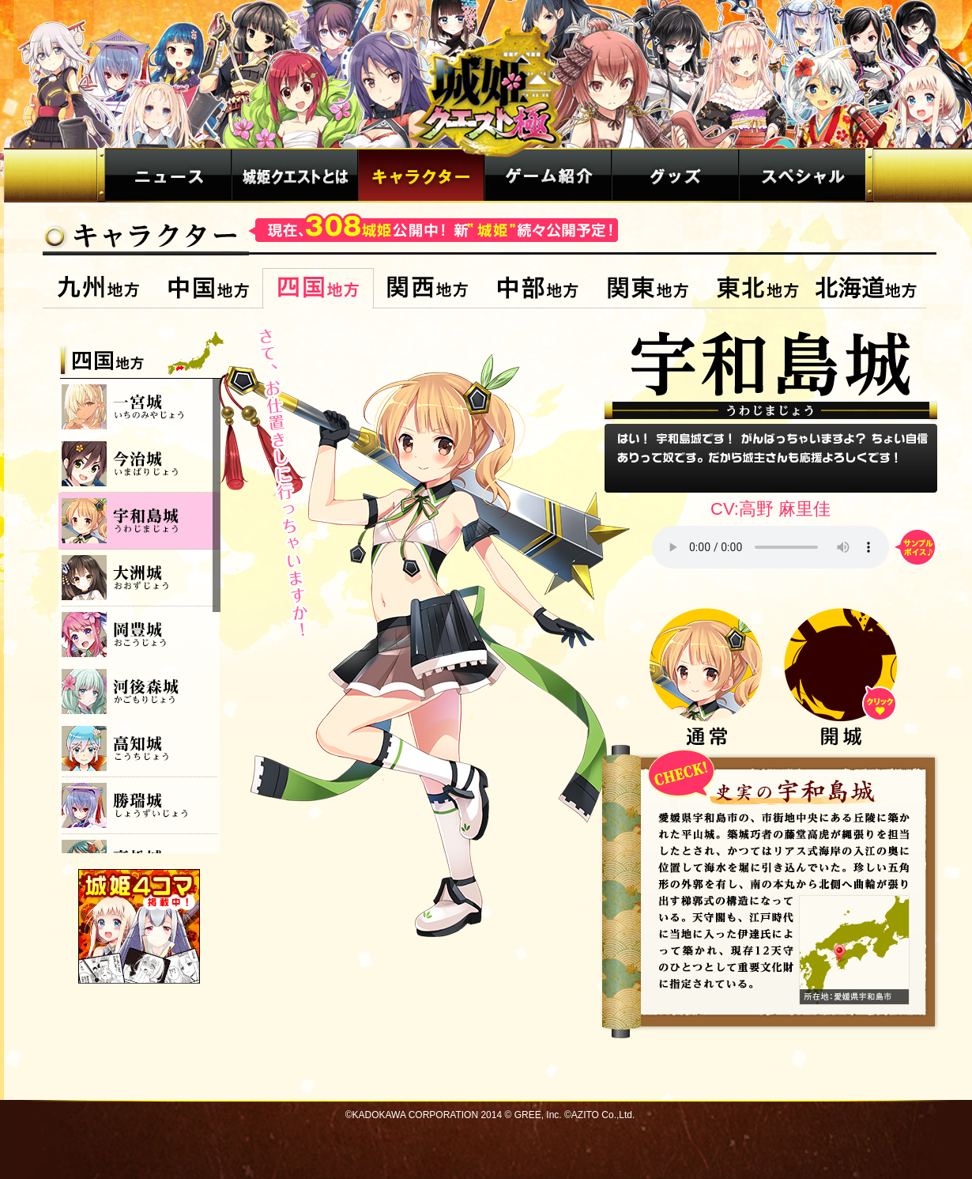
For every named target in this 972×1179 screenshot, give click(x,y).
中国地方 (208, 288)
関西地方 (428, 288)
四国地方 (318, 288)
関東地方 (647, 288)
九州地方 (98, 288)
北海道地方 (869, 288)
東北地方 (757, 288)
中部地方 (537, 288)
